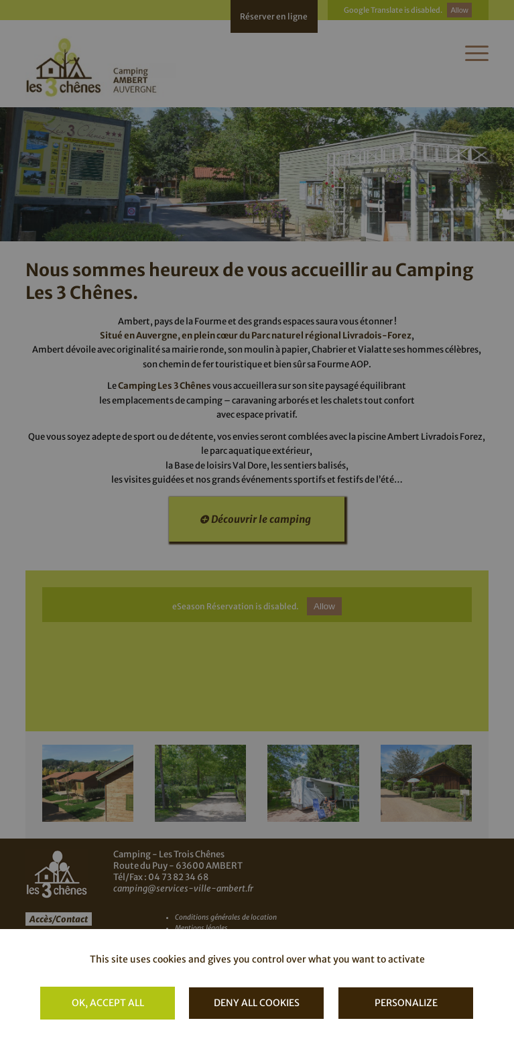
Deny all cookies (257, 1003)
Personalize (406, 1003)
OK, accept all (108, 1003)
